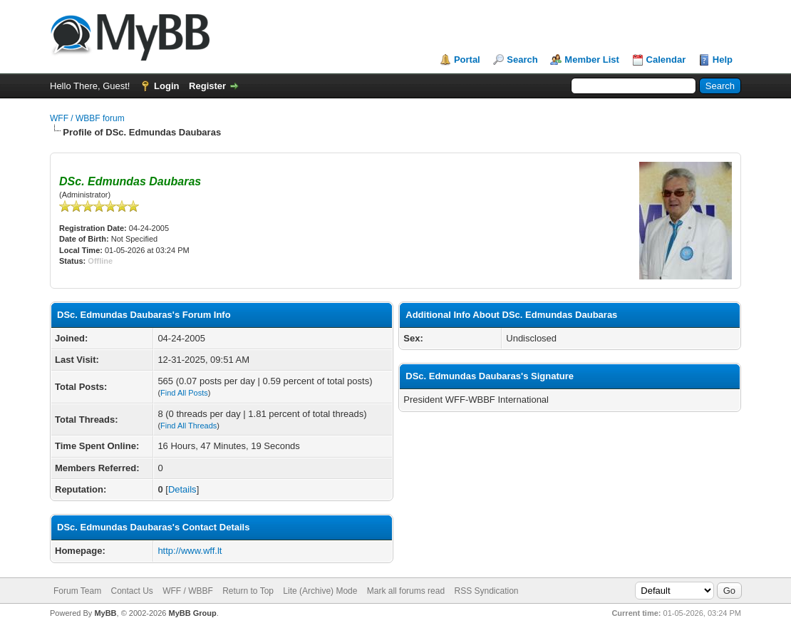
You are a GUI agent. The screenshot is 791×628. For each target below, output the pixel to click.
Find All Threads (188, 425)
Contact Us (131, 591)
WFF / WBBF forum (87, 118)
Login (166, 86)
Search (522, 59)
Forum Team (77, 591)
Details (182, 489)
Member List (591, 59)
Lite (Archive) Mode (320, 591)
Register (207, 86)
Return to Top (248, 591)
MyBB (105, 613)
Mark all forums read (406, 591)
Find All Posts (184, 392)
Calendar (666, 59)
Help (723, 59)
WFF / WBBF (187, 591)
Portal (467, 59)
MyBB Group (192, 613)
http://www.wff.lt (189, 550)
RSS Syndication (486, 591)
